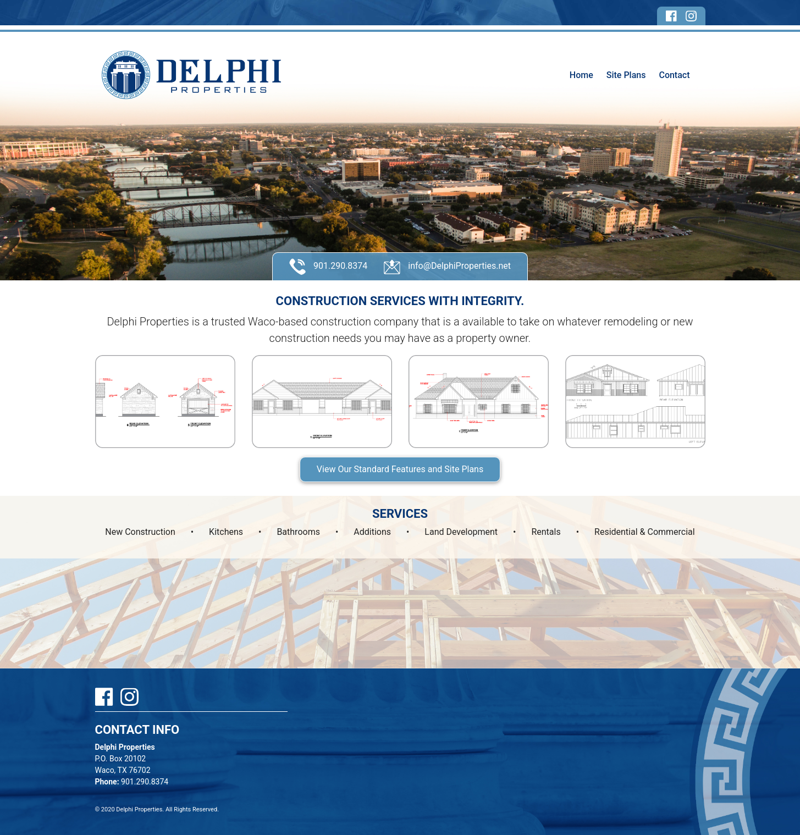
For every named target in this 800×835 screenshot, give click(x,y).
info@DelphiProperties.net (447, 266)
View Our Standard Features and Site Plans (400, 469)
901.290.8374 (328, 266)
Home (581, 75)
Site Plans (626, 75)
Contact (674, 75)
